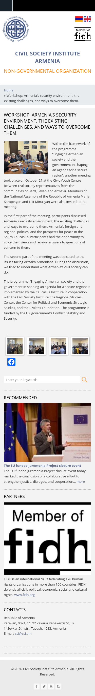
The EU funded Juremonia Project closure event (42, 465)
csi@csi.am (23, 633)
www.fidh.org (24, 594)
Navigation (6, 5)
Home (8, 90)
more (81, 481)
